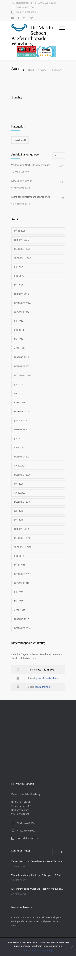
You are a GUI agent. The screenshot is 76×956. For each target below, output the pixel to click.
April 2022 (19, 447)
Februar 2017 (21, 619)
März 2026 (19, 230)
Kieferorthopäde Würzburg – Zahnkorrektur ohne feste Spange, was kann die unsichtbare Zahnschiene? (38, 888)
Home (31, 69)
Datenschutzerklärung (40, 950)
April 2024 (19, 348)
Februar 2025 (21, 294)
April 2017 (19, 610)
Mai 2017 (18, 601)
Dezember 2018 (22, 537)
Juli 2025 (18, 266)
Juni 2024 (19, 330)
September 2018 (23, 546)
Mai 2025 (18, 285)
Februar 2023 (21, 411)
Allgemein (20, 139)
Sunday (16, 97)
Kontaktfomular (43, 686)
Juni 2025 (19, 276)
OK (26, 950)
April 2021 (19, 465)
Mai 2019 (18, 519)
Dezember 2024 (22, 303)
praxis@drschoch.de (27, 12)
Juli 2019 (18, 510)
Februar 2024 (21, 357)
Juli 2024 (18, 321)
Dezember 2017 (22, 574)
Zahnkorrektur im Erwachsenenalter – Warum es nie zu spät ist (38, 861)
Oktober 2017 (21, 583)
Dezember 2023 (22, 366)
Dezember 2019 (22, 501)
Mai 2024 (18, 339)
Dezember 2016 (22, 628)
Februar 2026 (21, 239)
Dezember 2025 (22, 248)
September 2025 (23, 257)
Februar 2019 (21, 528)
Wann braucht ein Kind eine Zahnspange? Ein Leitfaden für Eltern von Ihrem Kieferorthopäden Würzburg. (38, 875)
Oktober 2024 (21, 312)
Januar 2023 (20, 420)
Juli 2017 (18, 592)
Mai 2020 (18, 483)
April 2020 (19, 492)
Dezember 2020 (22, 474)
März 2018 (19, 565)
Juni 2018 (19, 556)
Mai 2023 (18, 393)
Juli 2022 (18, 438)
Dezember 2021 (22, 456)
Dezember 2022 (22, 429)
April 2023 (19, 402)
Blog (43, 69)
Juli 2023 (18, 384)
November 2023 (22, 375)
